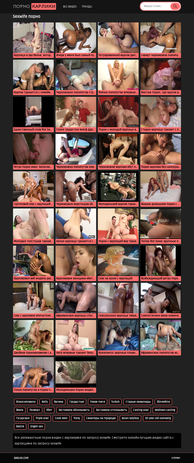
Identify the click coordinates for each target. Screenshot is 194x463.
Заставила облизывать (74, 410)
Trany (77, 418)
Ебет (49, 410)
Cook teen (61, 418)
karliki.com (21, 458)
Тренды (87, 6)
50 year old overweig (158, 418)
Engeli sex (36, 426)
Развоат (34, 410)
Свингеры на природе (101, 418)
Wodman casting (165, 410)
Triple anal (42, 418)
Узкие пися (97, 402)
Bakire (20, 426)
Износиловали (25, 402)
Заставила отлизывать (111, 410)
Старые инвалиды (138, 402)
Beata (19, 410)
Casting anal (141, 410)
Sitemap (176, 458)
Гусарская (22, 418)
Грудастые (76, 402)
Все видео (70, 6)
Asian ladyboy (130, 418)
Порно (34, 6)
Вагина (58, 402)
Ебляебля (163, 402)
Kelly (45, 402)
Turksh (115, 402)
